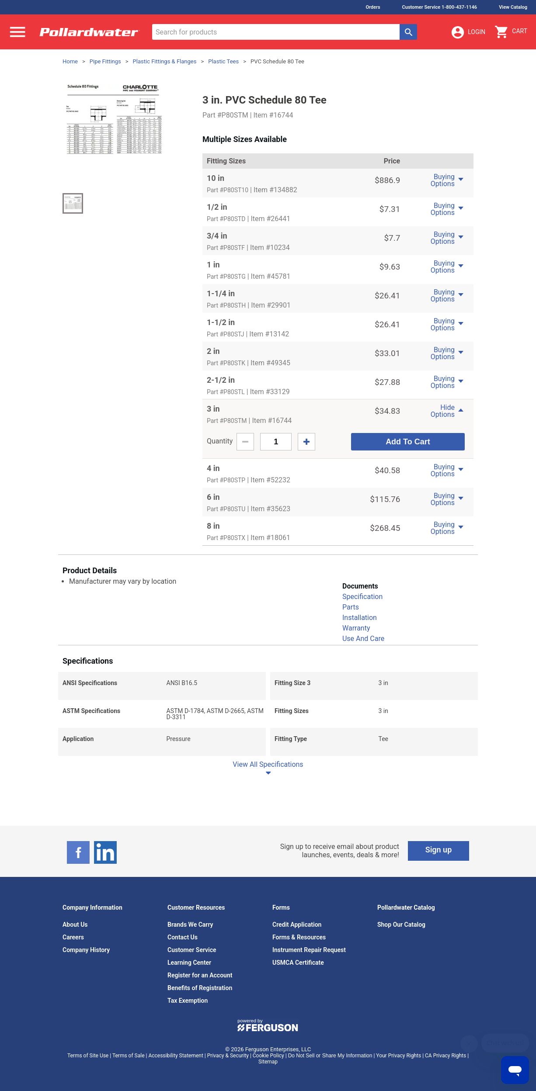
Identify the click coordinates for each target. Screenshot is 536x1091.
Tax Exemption (187, 1000)
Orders (372, 7)
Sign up (438, 849)
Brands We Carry (190, 924)
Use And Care (363, 638)
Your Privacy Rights (398, 1056)
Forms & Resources (299, 937)
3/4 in (217, 236)
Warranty (356, 628)
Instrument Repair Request (309, 949)
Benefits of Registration (199, 987)
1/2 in (217, 207)
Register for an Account (199, 975)
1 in (213, 264)
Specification (362, 596)
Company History (86, 949)
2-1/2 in (221, 380)
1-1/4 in (221, 293)
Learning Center (189, 962)
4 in (213, 468)
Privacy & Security (228, 1056)
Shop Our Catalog (401, 924)
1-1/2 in (221, 322)
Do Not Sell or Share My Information (330, 1056)
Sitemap (268, 1062)
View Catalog (513, 7)
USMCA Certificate (298, 962)
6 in (213, 497)
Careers (73, 937)
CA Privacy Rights (445, 1056)
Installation (359, 617)
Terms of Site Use (87, 1056)
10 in (215, 178)
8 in (213, 526)
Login (467, 32)
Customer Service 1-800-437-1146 (439, 7)
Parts (350, 607)
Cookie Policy (268, 1056)
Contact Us (182, 937)
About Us (75, 924)
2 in (213, 351)
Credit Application (296, 924)
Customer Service (191, 949)
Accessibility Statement (175, 1056)
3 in (213, 409)
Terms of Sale (128, 1056)
